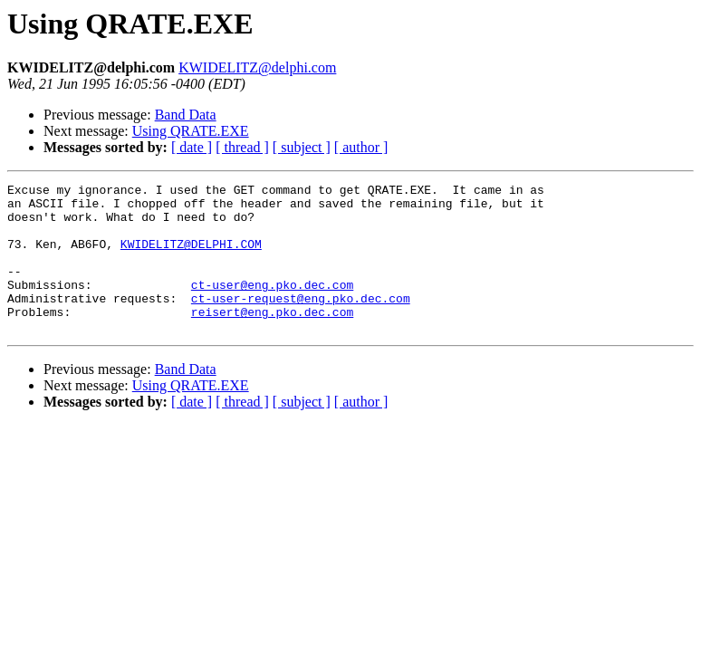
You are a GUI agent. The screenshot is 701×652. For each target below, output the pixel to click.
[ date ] (191, 147)
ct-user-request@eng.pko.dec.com (300, 322)
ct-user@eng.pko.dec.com (272, 306)
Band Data (185, 114)
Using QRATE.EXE (190, 131)
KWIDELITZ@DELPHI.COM (191, 257)
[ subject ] (302, 147)
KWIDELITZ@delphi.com (257, 67)
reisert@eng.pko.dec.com (272, 339)
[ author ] (361, 147)
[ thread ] (242, 147)
